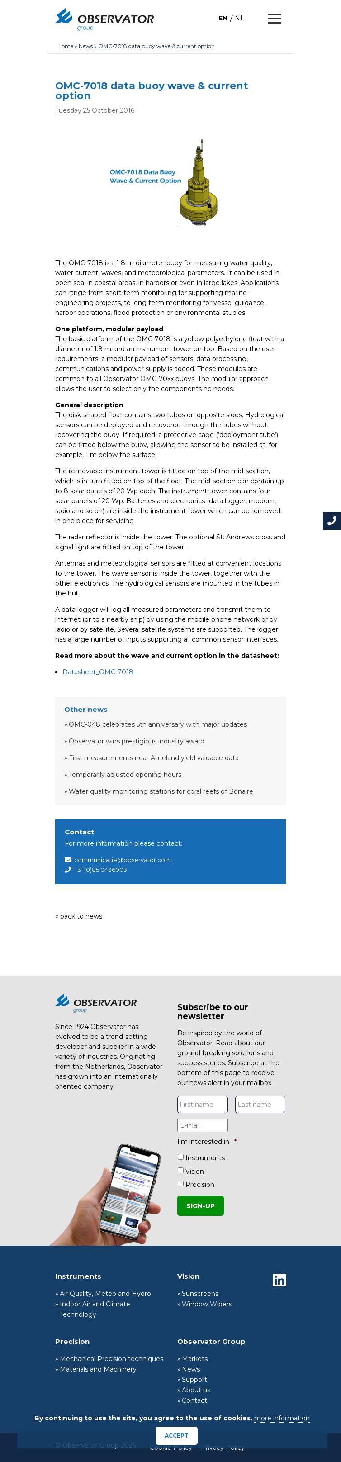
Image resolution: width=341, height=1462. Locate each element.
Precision (199, 1185)
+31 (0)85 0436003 (100, 869)
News (86, 46)
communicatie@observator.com (122, 859)
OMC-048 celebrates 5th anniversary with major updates (158, 724)
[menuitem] (223, 18)
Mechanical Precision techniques (111, 1359)
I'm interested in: (207, 1142)
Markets (195, 1359)
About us (196, 1390)
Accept (177, 1435)
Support (194, 1380)
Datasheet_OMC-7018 (97, 672)
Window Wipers (207, 1304)
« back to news (78, 916)
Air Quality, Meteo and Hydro (105, 1294)
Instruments (205, 1158)
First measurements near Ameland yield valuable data (154, 758)
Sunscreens (200, 1294)
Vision (194, 1171)
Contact (194, 1400)
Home (65, 46)
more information (282, 1418)
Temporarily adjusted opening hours (125, 775)
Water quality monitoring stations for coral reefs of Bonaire (161, 791)
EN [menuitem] (222, 18)
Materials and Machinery (98, 1369)
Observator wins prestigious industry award (136, 741)
